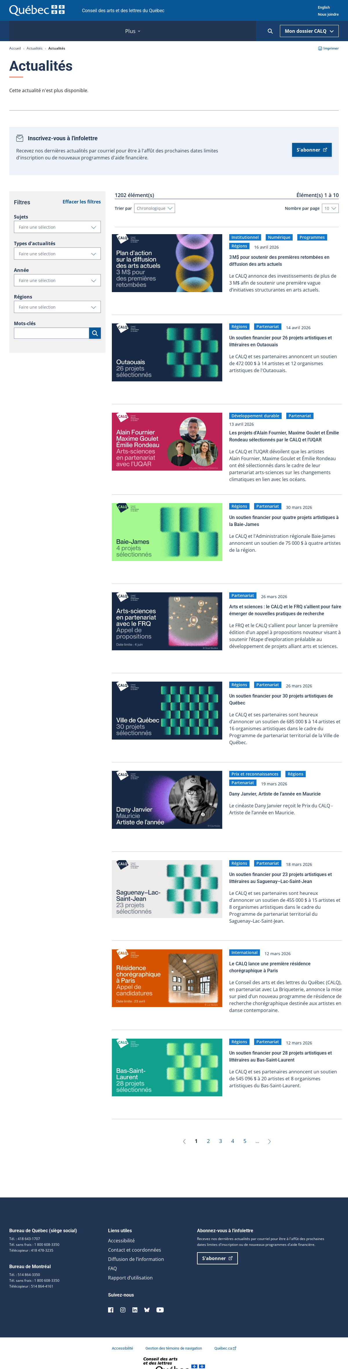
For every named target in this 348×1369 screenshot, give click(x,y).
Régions (23, 297)
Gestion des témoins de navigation (174, 1333)
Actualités (35, 48)
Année (21, 270)
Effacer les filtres (82, 202)
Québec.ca (225, 1333)
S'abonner (312, 150)
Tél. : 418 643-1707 (24, 1223)
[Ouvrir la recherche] (270, 31)
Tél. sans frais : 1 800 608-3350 (34, 1229)
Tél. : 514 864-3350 (24, 1259)
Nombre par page (302, 208)
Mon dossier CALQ (309, 31)
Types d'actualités (34, 243)
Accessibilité (121, 1225)
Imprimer (328, 48)
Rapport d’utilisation (130, 1262)
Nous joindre (328, 14)
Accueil (15, 48)
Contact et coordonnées (134, 1234)
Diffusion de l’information (136, 1244)
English (324, 7)
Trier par (123, 208)
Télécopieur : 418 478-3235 (31, 1235)
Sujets (21, 217)
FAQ (112, 1253)
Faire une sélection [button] (60, 228)
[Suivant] (269, 1125)
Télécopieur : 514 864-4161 (31, 1270)
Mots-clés (25, 323)
